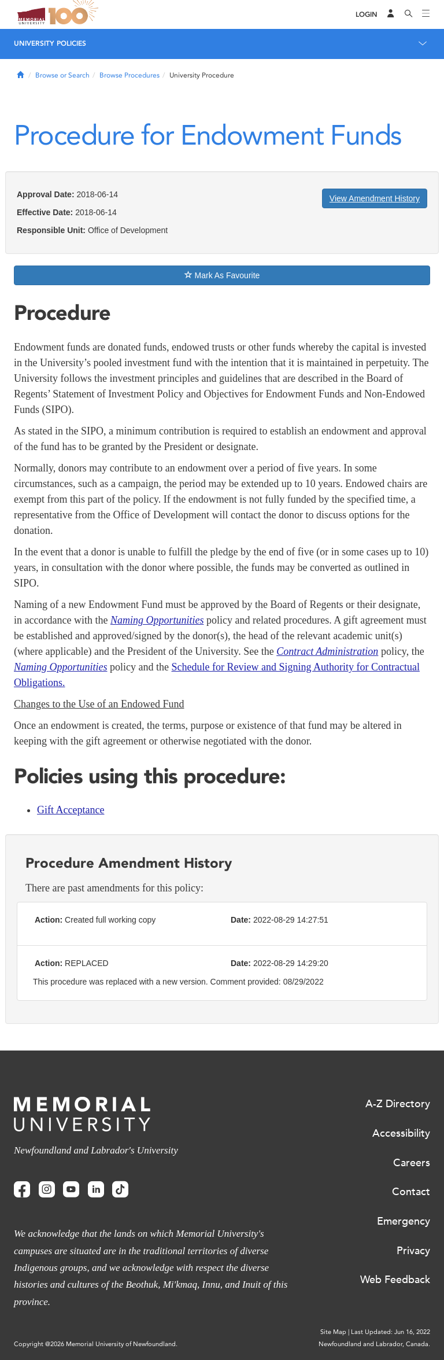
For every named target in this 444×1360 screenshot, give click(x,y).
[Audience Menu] (390, 14)
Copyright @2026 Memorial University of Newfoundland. (95, 1344)
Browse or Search (62, 75)
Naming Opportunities (61, 667)
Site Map (333, 1332)
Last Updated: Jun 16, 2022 (390, 1332)
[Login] (366, 14)
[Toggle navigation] (426, 14)
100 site (75, 14)
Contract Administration (327, 651)
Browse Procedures (129, 75)
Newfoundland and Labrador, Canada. (374, 1344)
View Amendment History (375, 198)
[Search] (408, 14)
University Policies (50, 43)
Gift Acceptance (70, 810)
